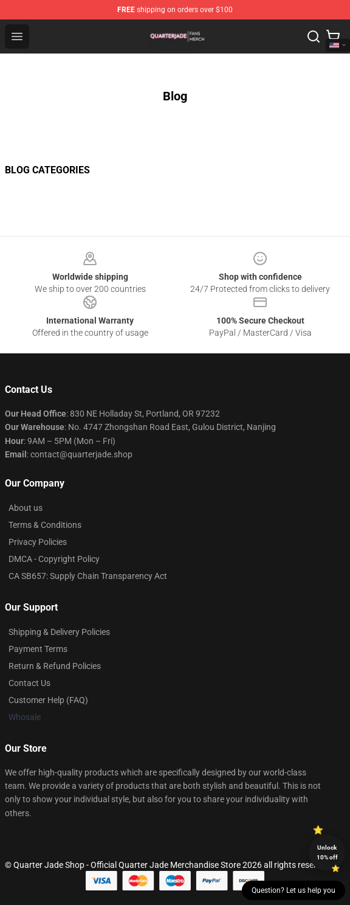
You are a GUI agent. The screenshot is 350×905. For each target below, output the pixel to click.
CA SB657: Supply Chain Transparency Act (88, 576)
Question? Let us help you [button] (293, 890)
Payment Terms (38, 649)
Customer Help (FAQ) (48, 700)
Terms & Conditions (45, 525)
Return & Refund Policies (55, 666)
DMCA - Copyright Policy (54, 559)
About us (26, 508)
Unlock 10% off (327, 852)
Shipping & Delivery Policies (59, 632)
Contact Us (29, 683)
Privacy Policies (38, 542)
